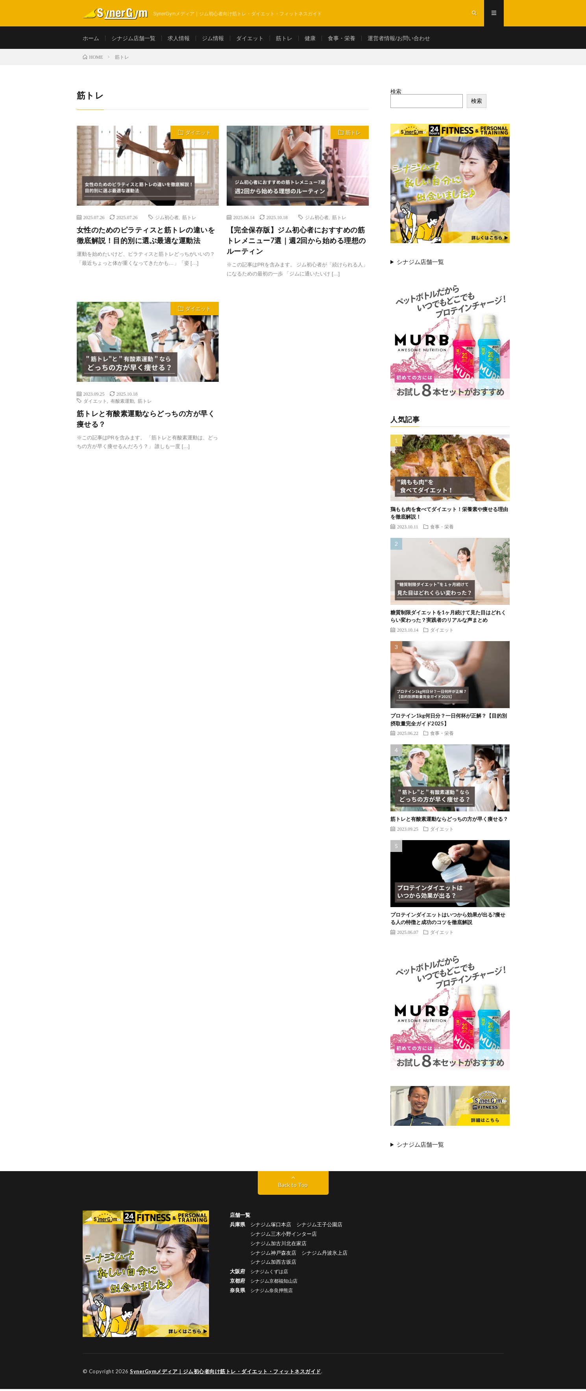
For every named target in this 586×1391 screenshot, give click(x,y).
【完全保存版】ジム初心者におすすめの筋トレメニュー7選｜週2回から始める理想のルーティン (296, 243)
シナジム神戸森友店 (273, 1254)
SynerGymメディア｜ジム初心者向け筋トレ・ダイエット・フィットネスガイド (226, 1373)
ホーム (91, 39)
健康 (310, 39)
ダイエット (250, 39)
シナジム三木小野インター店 (283, 1236)
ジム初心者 (167, 219)
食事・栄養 (341, 39)
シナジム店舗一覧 (133, 39)
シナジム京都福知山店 (274, 1282)
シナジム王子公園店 (319, 1226)
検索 (395, 93)
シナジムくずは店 (269, 1273)
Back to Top (293, 1187)
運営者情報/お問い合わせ (399, 39)
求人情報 (179, 39)
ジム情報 (213, 39)
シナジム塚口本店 (270, 1226)
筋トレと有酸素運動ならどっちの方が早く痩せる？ (146, 420)
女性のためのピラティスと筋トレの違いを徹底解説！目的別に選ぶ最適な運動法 (146, 237)
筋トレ (284, 39)
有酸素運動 (122, 402)
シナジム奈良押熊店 (271, 1291)
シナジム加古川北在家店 (278, 1245)
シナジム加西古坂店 (273, 1263)
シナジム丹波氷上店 (324, 1254)
